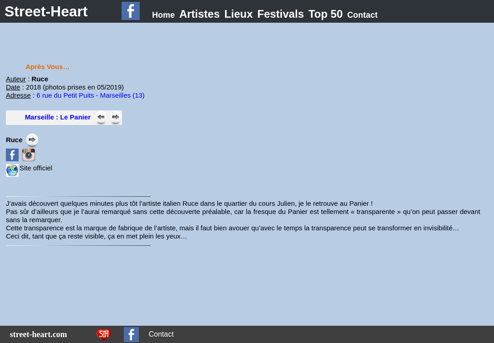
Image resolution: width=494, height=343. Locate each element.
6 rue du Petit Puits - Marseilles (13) (90, 95)
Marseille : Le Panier (58, 117)
